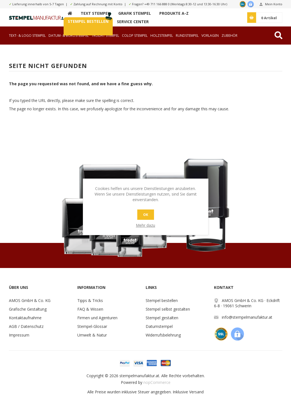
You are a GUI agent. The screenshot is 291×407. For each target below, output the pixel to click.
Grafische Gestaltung (28, 309)
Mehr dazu (145, 225)
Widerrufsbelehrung (163, 335)
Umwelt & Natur (92, 335)
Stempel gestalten (162, 317)
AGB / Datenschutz (26, 326)
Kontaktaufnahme (25, 317)
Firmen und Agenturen (97, 317)
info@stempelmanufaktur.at (247, 317)
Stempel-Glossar (92, 326)
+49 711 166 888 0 (157, 4)
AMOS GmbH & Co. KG (29, 300)
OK (145, 214)
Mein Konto (273, 4)
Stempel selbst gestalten (168, 309)
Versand (196, 391)
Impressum (19, 335)
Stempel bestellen (162, 300)
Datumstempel (159, 326)
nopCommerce (156, 382)
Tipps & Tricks (90, 300)
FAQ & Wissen (90, 309)
